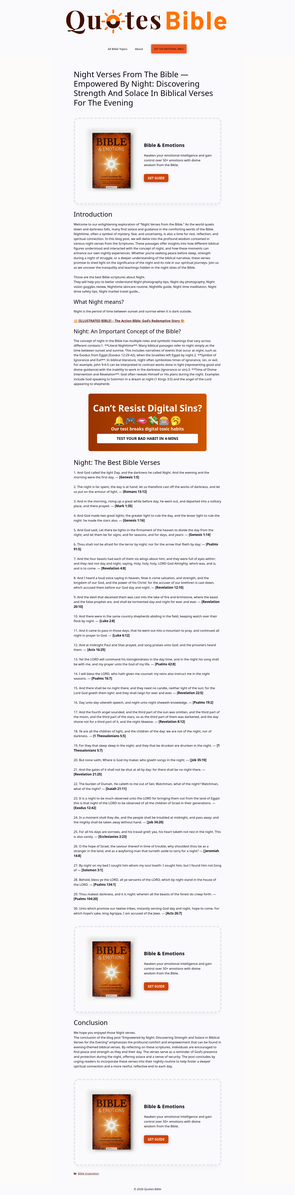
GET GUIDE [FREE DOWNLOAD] (156, 178)
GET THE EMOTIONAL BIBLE (168, 48)
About (139, 49)
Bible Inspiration (88, 1173)
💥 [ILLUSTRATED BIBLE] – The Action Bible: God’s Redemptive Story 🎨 (129, 321)
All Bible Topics (117, 49)
